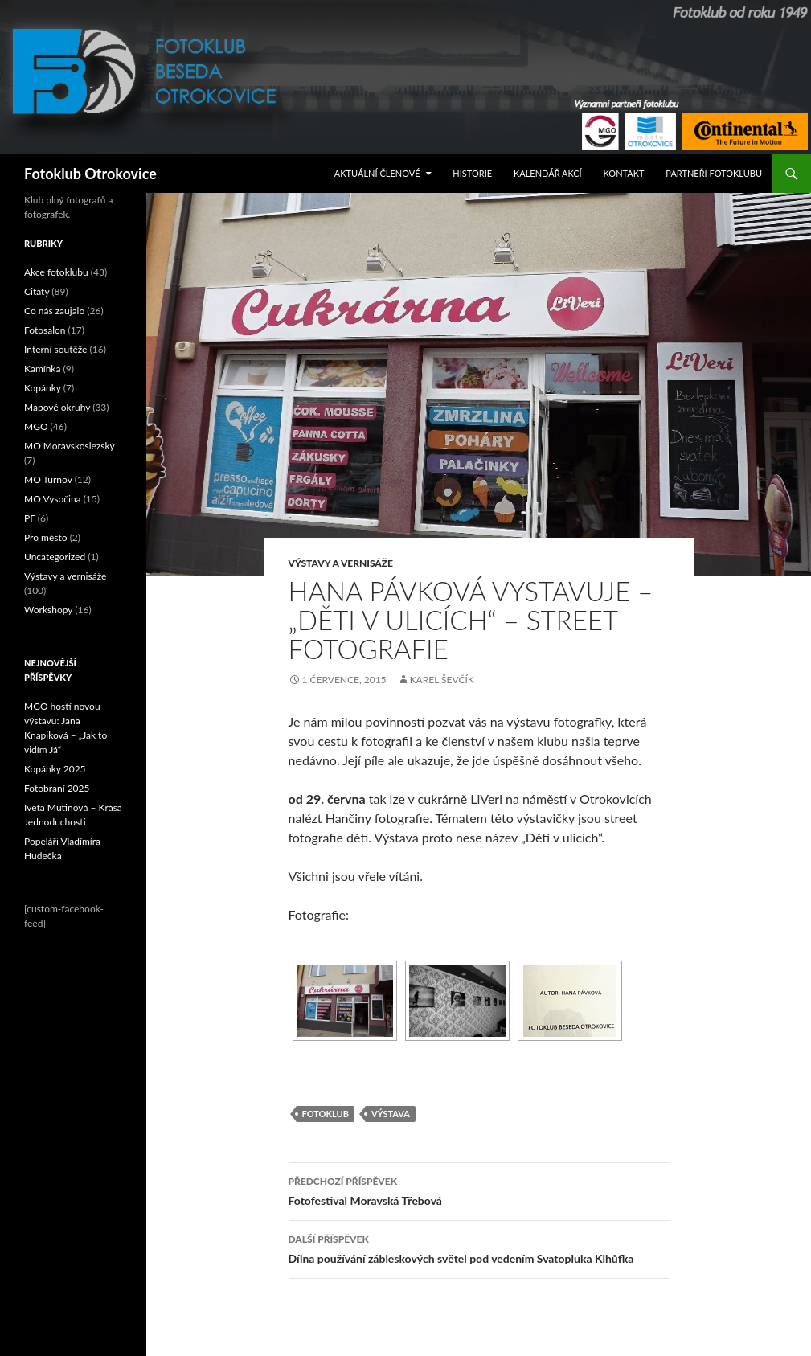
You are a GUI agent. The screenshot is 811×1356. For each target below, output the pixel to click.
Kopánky (42, 388)
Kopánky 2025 (55, 769)
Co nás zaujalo (54, 311)
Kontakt (624, 173)
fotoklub (325, 1113)
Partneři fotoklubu (714, 173)
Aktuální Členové (377, 173)
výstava (390, 1113)
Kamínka (42, 369)
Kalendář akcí (548, 173)
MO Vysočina (52, 499)
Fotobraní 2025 (56, 788)
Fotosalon (45, 330)
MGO (36, 426)
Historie (472, 173)
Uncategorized (54, 557)
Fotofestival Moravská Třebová (479, 1189)
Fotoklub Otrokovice (90, 173)
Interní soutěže (55, 349)
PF (29, 518)
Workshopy (48, 610)
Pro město (46, 537)
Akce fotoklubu (56, 272)
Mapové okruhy (57, 407)
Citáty (36, 291)
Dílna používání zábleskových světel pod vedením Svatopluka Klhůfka (479, 1247)
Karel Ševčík (442, 680)
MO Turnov (48, 479)
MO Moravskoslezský (69, 446)
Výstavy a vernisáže (341, 563)
